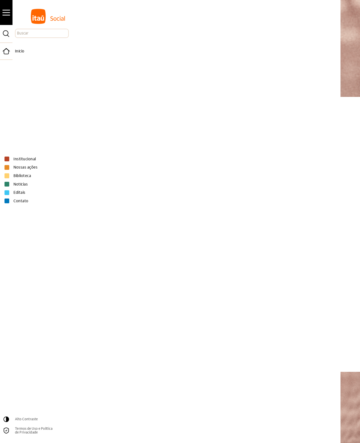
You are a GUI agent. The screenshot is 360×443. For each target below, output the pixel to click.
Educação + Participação (149, 348)
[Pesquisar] (6, 33)
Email (167, 391)
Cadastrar (277, 402)
